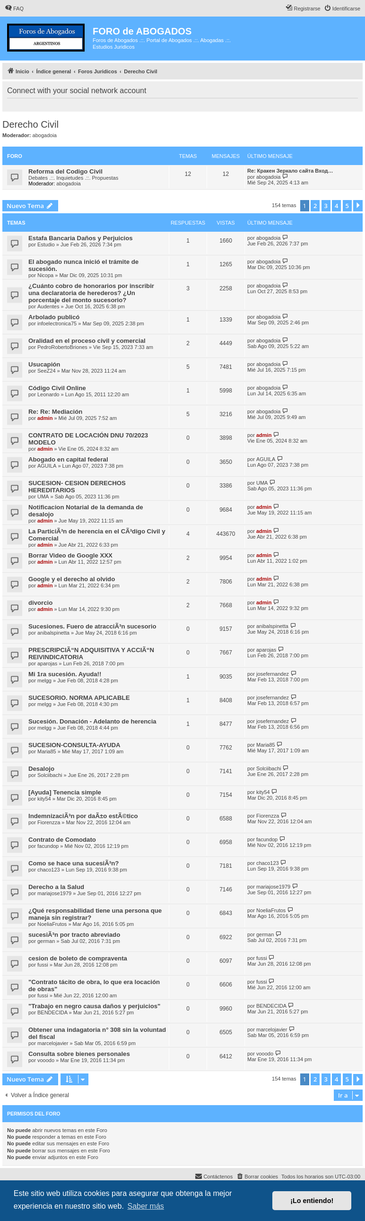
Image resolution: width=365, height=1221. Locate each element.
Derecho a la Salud (56, 886)
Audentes (48, 306)
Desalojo (41, 768)
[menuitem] (14, 8)
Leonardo (48, 394)
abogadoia (45, 135)
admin (44, 418)
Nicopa (45, 275)
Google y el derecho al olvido (71, 579)
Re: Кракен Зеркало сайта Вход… (290, 171)
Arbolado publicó (53, 317)
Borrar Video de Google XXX (70, 555)
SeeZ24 (46, 371)
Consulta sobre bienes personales (79, 1053)
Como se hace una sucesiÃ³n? (73, 863)
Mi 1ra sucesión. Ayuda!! (64, 674)
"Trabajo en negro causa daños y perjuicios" (94, 1006)
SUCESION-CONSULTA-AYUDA (74, 745)
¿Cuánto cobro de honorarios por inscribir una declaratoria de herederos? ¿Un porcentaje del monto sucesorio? (91, 293)
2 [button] (315, 205)
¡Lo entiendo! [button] (311, 1200)
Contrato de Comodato (62, 839)
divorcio (40, 602)
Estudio (46, 244)
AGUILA (46, 466)
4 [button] (336, 205)
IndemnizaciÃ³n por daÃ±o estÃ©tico (83, 816)
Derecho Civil (30, 124)
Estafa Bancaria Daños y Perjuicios (80, 238)
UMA (43, 496)
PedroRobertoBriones (62, 347)
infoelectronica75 (57, 323)
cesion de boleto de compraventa (77, 958)
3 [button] (326, 205)
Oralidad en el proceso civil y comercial (87, 340)
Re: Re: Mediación (55, 411)
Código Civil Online (57, 388)
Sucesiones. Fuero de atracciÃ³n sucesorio (92, 626)
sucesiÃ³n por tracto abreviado (74, 934)
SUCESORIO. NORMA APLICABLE (79, 697)
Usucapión (44, 364)
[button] (358, 205)
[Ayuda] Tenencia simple (64, 792)
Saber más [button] (145, 1206)
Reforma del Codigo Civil (65, 171)
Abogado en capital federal (68, 459)
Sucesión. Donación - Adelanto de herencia (92, 721)
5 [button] (347, 205)
